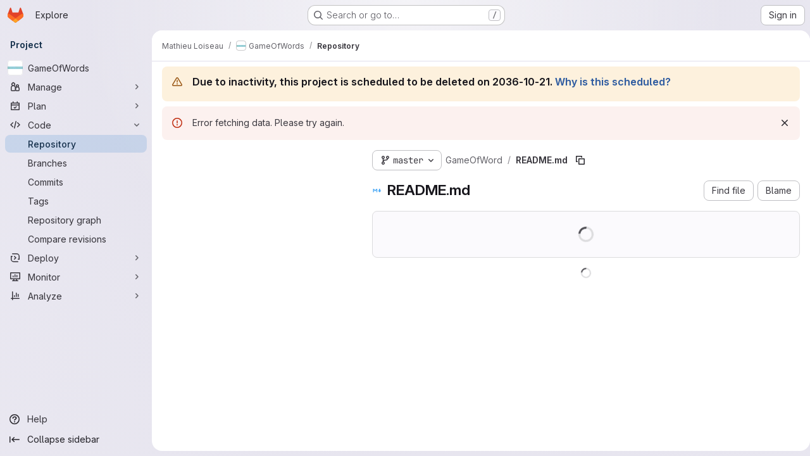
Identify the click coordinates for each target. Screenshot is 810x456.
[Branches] (76, 163)
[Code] (76, 125)
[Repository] (76, 144)
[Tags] (76, 201)
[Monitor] (76, 277)
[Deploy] (76, 258)
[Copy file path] (580, 160)
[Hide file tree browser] (172, 158)
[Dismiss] (779, 122)
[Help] (76, 419)
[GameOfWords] (76, 68)
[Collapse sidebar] (76, 439)
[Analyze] (76, 296)
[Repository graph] (76, 220)
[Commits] (76, 182)
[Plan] (76, 106)
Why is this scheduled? (613, 81)
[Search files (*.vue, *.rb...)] (257, 183)
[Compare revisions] (76, 239)
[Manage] (76, 87)
